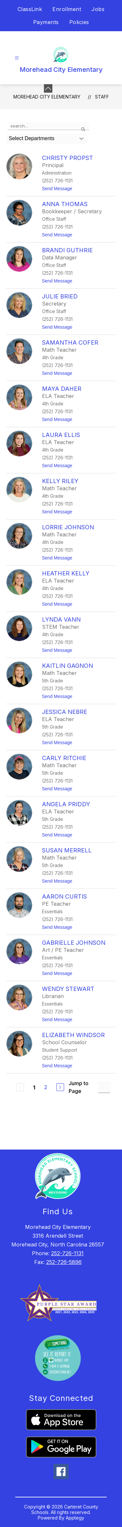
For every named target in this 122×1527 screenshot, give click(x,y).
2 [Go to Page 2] (45, 1087)
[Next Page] (60, 1087)
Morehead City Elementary (46, 96)
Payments (46, 22)
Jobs (97, 9)
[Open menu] (16, 58)
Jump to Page (78, 1087)
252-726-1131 (67, 1253)
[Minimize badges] (48, 88)
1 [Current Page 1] (34, 1087)
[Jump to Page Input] (104, 1087)
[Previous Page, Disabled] (20, 1087)
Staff (102, 96)
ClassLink (30, 9)
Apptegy (75, 1517)
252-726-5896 (64, 1262)
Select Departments (32, 138)
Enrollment (66, 9)
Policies (79, 22)
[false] (48, 126)
